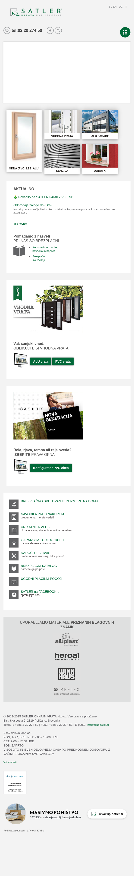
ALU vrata (40, 361)
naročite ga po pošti (33, 569)
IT (126, 6)
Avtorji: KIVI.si (36, 830)
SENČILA (62, 170)
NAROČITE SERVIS (35, 553)
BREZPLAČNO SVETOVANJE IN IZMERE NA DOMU (59, 501)
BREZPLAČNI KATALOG (39, 566)
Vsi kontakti (9, 762)
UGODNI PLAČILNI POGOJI (41, 579)
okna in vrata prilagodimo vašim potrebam (46, 530)
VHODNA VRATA (62, 136)
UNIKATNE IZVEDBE (36, 527)
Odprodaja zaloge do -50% (32, 205)
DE (120, 6)
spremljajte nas (30, 595)
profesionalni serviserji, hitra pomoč (42, 556)
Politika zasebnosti (14, 830)
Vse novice (20, 223)
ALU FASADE (100, 136)
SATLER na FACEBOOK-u (40, 591)
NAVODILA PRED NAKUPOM (42, 514)
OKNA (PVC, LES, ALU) (24, 168)
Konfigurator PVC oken (51, 468)
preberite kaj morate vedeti (37, 517)
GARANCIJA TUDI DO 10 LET (43, 540)
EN (115, 6)
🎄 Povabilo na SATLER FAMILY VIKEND (43, 197)
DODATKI (100, 170)
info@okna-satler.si (98, 724)
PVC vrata (63, 361)
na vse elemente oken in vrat (38, 543)
